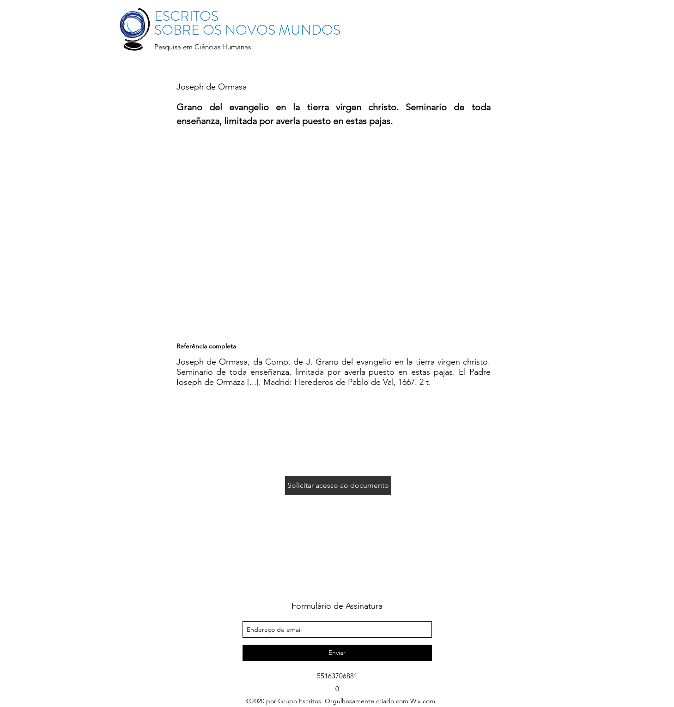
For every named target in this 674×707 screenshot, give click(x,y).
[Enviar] (337, 653)
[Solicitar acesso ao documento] (338, 485)
